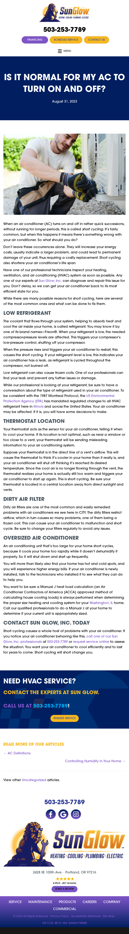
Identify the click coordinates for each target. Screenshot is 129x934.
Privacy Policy (59, 916)
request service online (91, 642)
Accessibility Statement (86, 916)
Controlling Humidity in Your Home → (95, 761)
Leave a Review (64, 889)
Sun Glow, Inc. (50, 281)
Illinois (38, 406)
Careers (90, 902)
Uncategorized (34, 780)
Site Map (108, 916)
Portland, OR (75, 872)
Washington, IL (101, 603)
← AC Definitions (16, 753)
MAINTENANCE (40, 902)
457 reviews (69, 883)
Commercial (64, 909)
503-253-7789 (64, 30)
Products (67, 902)
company (111, 902)
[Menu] (64, 51)
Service (15, 902)
